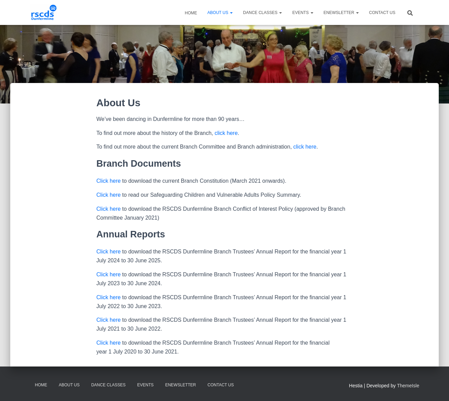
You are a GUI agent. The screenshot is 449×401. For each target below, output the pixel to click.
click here (226, 133)
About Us (220, 12)
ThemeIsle (408, 385)
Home (190, 13)
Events (302, 12)
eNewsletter (341, 12)
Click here (108, 181)
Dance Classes (262, 12)
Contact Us (382, 12)
